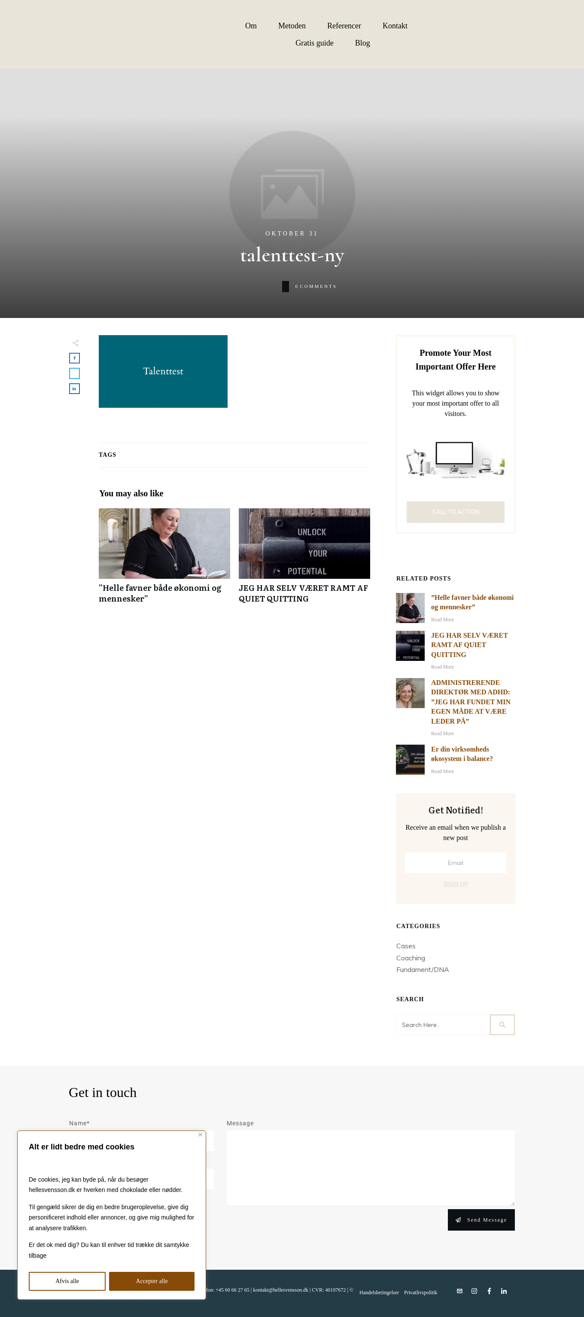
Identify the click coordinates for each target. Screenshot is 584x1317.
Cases (406, 945)
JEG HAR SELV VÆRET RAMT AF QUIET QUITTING (304, 560)
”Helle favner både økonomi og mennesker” (164, 560)
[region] (111, 1215)
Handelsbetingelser (379, 1292)
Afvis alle (67, 1281)
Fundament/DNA (422, 969)
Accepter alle (152, 1281)
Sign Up (455, 884)
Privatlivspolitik (420, 1292)
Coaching (410, 957)
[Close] (200, 1135)
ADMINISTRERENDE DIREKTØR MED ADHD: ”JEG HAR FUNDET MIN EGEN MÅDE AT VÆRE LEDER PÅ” (471, 702)
